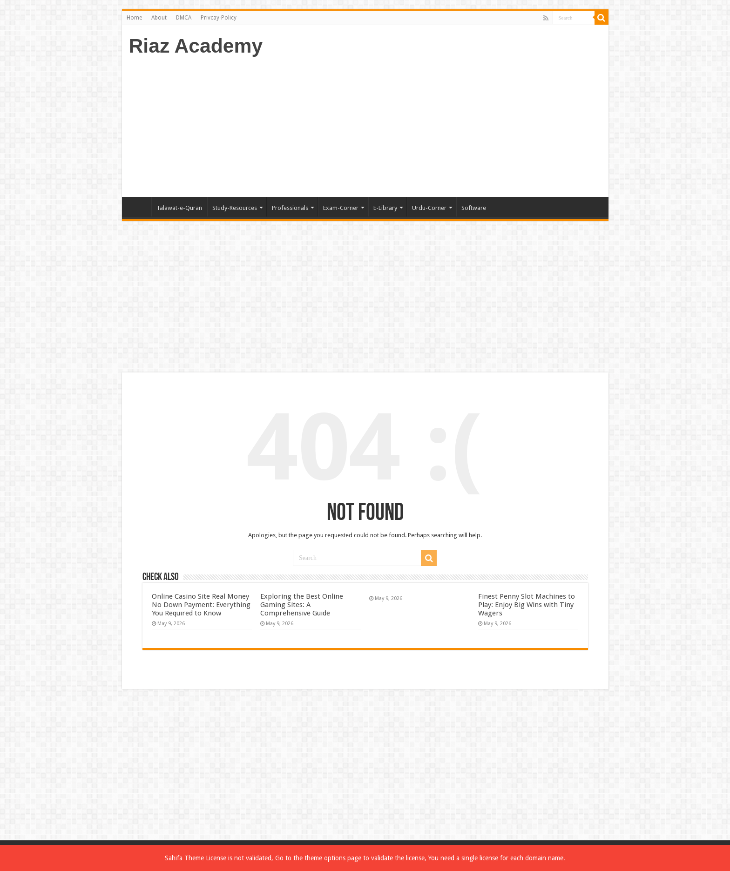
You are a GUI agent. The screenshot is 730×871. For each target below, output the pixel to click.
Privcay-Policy (219, 17)
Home (134, 17)
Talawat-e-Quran (179, 207)
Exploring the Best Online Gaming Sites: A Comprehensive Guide (301, 604)
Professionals (290, 207)
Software (473, 207)
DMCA (183, 17)
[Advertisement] (432, 122)
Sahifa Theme (184, 858)
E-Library (385, 207)
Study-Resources (234, 207)
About (159, 17)
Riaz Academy (196, 45)
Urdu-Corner (429, 207)
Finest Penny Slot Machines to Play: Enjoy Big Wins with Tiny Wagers (526, 604)
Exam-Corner (340, 207)
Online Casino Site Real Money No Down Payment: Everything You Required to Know (201, 604)
